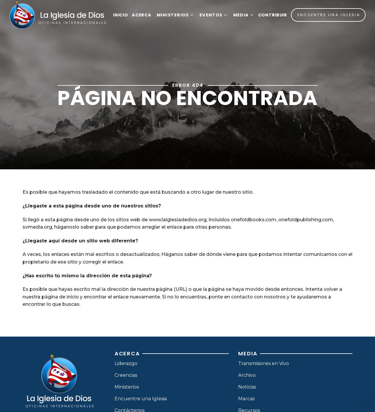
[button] (174, 14)
